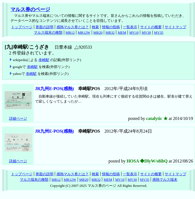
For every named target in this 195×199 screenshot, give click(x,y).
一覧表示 (130, 27)
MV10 (134, 32)
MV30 (146, 32)
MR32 (110, 32)
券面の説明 (44, 27)
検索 (95, 27)
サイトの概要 (151, 27)
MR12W (84, 32)
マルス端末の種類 (48, 32)
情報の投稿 (111, 27)
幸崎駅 (44, 60)
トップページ (21, 27)
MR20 (97, 32)
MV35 (158, 32)
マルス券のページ (30, 9)
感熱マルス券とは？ (72, 27)
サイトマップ (175, 27)
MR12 (70, 32)
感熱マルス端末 (164, 179)
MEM (122, 32)
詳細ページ (18, 118)
